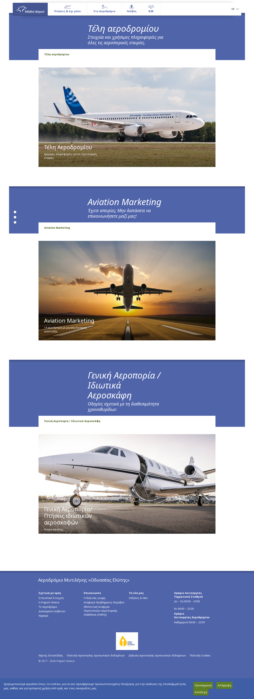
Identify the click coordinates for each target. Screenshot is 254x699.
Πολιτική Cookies (200, 655)
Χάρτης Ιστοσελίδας (51, 655)
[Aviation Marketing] (15, 217)
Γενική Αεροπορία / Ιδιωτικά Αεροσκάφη (72, 421)
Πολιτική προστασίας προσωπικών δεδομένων (96, 655)
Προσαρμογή (203, 685)
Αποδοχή (201, 692)
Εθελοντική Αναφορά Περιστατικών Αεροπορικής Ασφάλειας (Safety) (100, 610)
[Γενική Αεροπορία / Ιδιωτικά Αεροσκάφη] (15, 222)
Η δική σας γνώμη (94, 598)
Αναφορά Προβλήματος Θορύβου (104, 602)
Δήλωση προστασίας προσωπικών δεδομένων (157, 655)
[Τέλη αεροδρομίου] (15, 212)
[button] (235, 9)
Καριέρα (43, 615)
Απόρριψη (224, 685)
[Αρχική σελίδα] (30, 9)
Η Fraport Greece (49, 602)
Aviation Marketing (57, 227)
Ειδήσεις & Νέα (138, 598)
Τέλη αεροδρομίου (56, 54)
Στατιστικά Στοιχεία (51, 598)
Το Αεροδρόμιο (48, 607)
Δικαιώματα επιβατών (52, 611)
